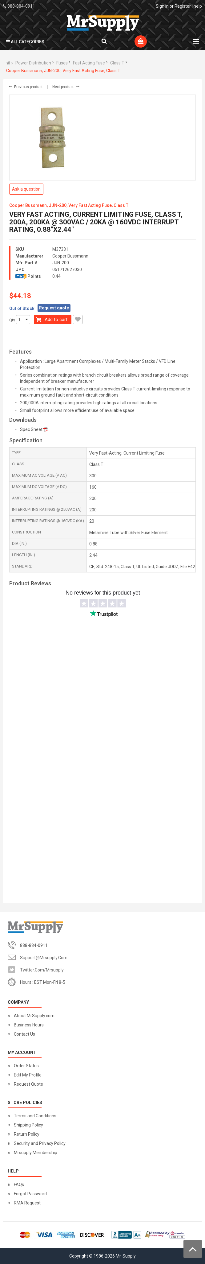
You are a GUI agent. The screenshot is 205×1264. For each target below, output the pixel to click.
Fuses (62, 62)
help (198, 6)
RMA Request (27, 1202)
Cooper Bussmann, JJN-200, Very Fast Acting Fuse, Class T (63, 70)
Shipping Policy (28, 1124)
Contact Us (24, 1034)
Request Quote (28, 1084)
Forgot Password (30, 1193)
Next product (66, 87)
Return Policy (26, 1134)
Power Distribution (33, 62)
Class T (117, 62)
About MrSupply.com (34, 1015)
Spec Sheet (31, 429)
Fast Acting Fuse (89, 62)
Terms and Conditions (35, 1115)
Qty (12, 320)
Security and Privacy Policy (40, 1143)
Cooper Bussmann (70, 256)
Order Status (26, 1065)
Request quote (54, 307)
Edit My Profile (28, 1074)
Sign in (162, 6)
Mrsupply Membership (35, 1152)
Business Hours (29, 1024)
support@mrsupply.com (43, 957)
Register (183, 6)
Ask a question (26, 189)
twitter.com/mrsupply (42, 969)
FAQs (19, 1184)
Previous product (25, 87)
